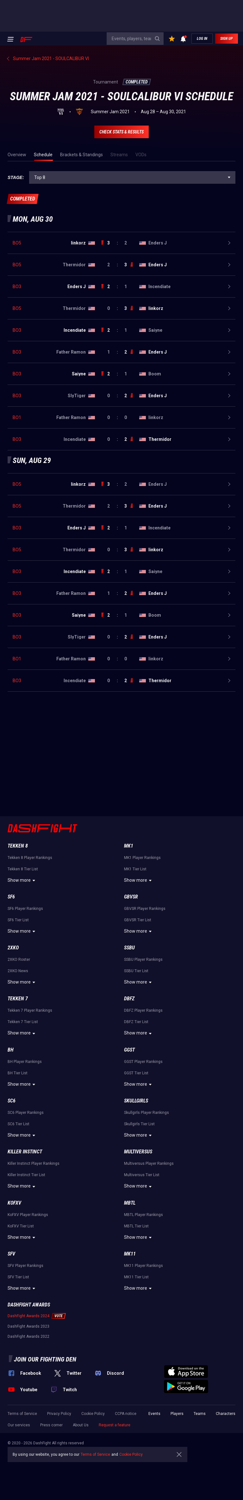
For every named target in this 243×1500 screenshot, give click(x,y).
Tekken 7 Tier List (23, 1022)
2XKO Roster (19, 959)
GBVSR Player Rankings (144, 908)
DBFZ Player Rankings (143, 1010)
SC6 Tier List (18, 1124)
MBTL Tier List (136, 1226)
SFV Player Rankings (25, 1265)
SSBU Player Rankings (143, 959)
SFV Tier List (18, 1277)
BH (11, 1050)
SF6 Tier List (18, 920)
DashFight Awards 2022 (28, 1336)
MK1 (128, 846)
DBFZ (129, 999)
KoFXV (14, 1203)
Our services (19, 1425)
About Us (81, 1425)
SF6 (11, 897)
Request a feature (114, 1425)
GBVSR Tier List (137, 920)
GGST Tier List (136, 1073)
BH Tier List (18, 1073)
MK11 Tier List (136, 1277)
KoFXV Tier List (21, 1226)
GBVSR (131, 897)
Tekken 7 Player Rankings (30, 1010)
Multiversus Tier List (141, 1175)
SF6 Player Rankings (25, 908)
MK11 (130, 1254)
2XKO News (18, 971)
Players (177, 1413)
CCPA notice (125, 1413)
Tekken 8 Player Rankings (30, 857)
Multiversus (138, 1152)
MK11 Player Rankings (143, 1265)
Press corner (51, 1425)
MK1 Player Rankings (142, 857)
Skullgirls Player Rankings (146, 1112)
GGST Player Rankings (143, 1061)
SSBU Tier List (136, 971)
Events (154, 1413)
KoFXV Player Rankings (28, 1215)
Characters (225, 1413)
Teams (200, 1413)
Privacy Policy (59, 1413)
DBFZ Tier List (136, 1022)
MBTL (129, 1203)
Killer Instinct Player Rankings (33, 1163)
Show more (22, 880)
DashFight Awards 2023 (28, 1326)
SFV (11, 1254)
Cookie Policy (93, 1413)
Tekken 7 (18, 999)
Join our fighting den (45, 1359)
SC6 (12, 1101)
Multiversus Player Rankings (149, 1163)
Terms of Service (22, 1413)
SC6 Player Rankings (26, 1112)
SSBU (129, 948)
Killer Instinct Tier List (26, 1175)
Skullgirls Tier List (139, 1124)
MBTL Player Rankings (143, 1215)
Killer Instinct (25, 1152)
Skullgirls (136, 1101)
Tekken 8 (18, 846)
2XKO (13, 948)
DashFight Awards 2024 (28, 1316)
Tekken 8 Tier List (23, 869)
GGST (129, 1050)
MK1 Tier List (135, 869)
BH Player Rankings (25, 1061)
